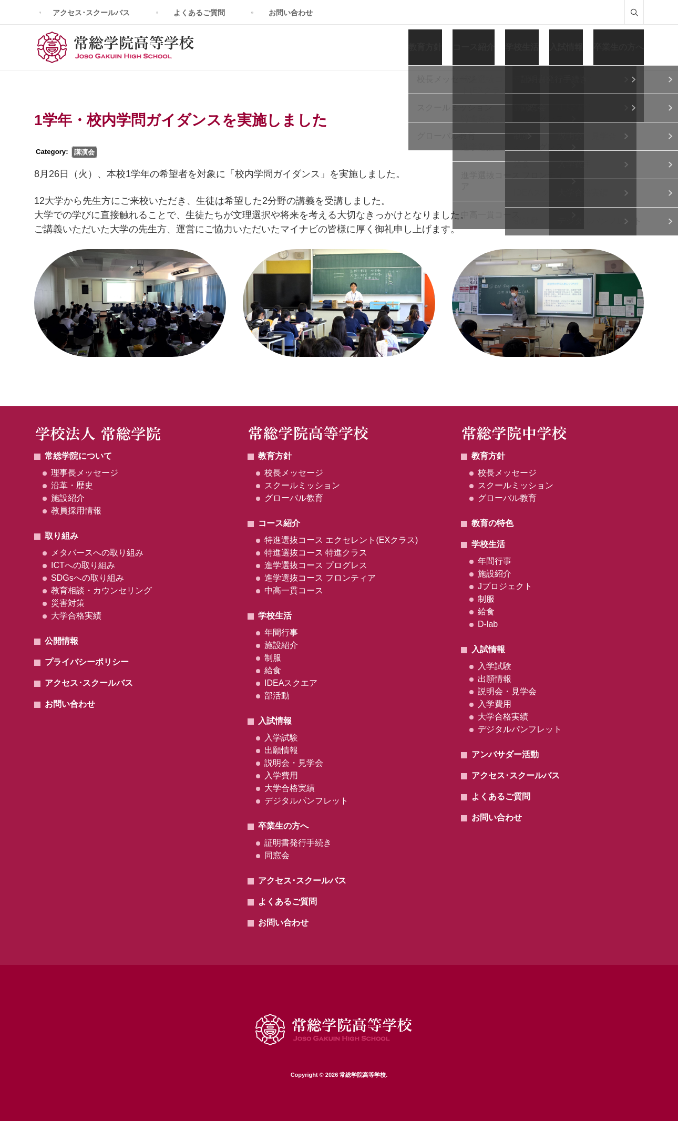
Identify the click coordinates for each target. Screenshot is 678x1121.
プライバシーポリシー (87, 661)
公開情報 (61, 640)
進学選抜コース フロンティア (320, 577)
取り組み (61, 535)
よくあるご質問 (199, 12)
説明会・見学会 (293, 762)
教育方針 (425, 47)
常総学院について (78, 455)
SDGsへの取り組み (87, 577)
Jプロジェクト (505, 586)
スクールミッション (302, 485)
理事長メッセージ (84, 472)
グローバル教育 (293, 497)
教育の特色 (492, 523)
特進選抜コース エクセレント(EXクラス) (341, 540)
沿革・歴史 (72, 485)
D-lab (488, 624)
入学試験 (281, 737)
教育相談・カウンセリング (101, 590)
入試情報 (566, 47)
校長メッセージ (293, 472)
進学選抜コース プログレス (315, 565)
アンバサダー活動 (505, 754)
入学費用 (281, 775)
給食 (272, 670)
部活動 (277, 695)
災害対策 (68, 603)
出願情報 (281, 750)
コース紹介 (474, 47)
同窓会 (277, 855)
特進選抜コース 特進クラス (315, 552)
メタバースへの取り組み (97, 552)
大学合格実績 (76, 615)
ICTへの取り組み (83, 565)
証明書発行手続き (298, 842)
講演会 (84, 152)
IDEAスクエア (290, 682)
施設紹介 (68, 497)
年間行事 (281, 632)
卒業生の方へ (618, 47)
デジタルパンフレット (306, 800)
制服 (272, 657)
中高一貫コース (293, 590)
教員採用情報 (76, 510)
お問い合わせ (291, 12)
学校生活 (522, 47)
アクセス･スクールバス (91, 12)
